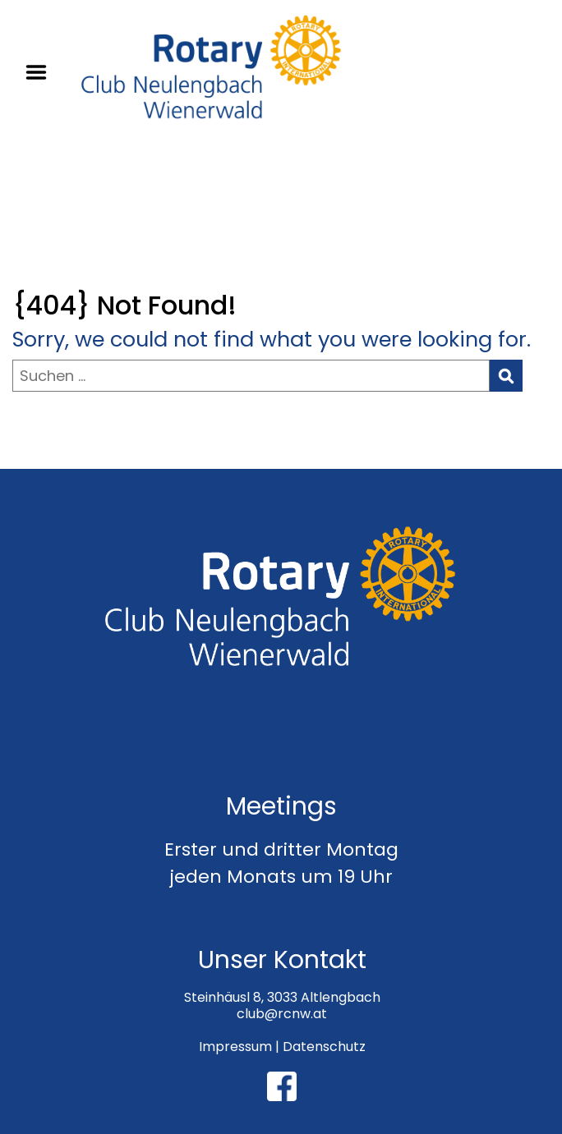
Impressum (235, 1046)
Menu (42, 72)
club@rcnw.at (282, 1013)
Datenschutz (324, 1046)
